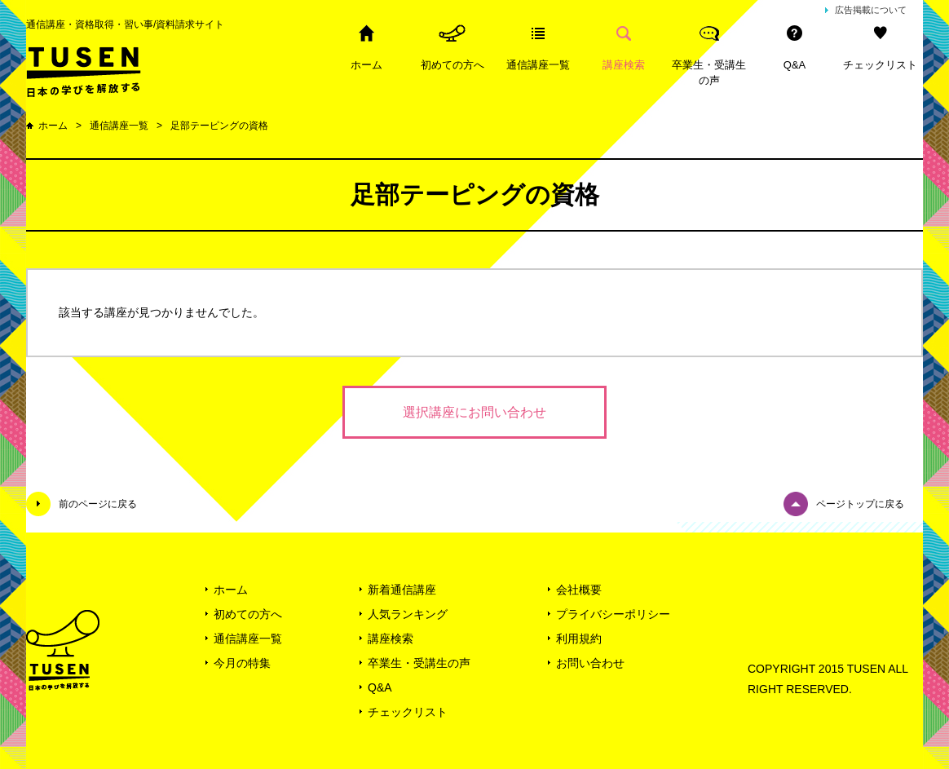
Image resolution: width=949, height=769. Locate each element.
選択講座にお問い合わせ (474, 412)
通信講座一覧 (538, 65)
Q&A (794, 65)
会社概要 (579, 589)
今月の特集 (242, 663)
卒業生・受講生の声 (709, 72)
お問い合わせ (590, 663)
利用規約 (579, 638)
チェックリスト (880, 65)
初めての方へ (452, 65)
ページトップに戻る (860, 504)
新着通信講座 (402, 589)
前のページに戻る (98, 504)
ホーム (366, 65)
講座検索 (624, 65)
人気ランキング (408, 614)
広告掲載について (871, 10)
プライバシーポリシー (613, 614)
